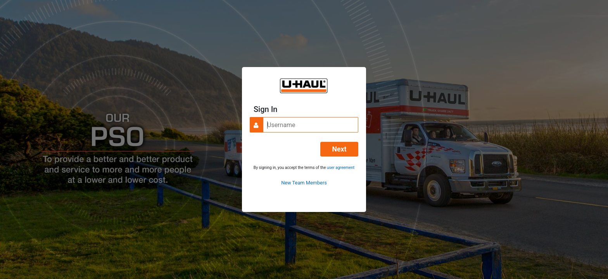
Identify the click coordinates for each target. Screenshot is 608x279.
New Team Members (304, 183)
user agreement (340, 167)
